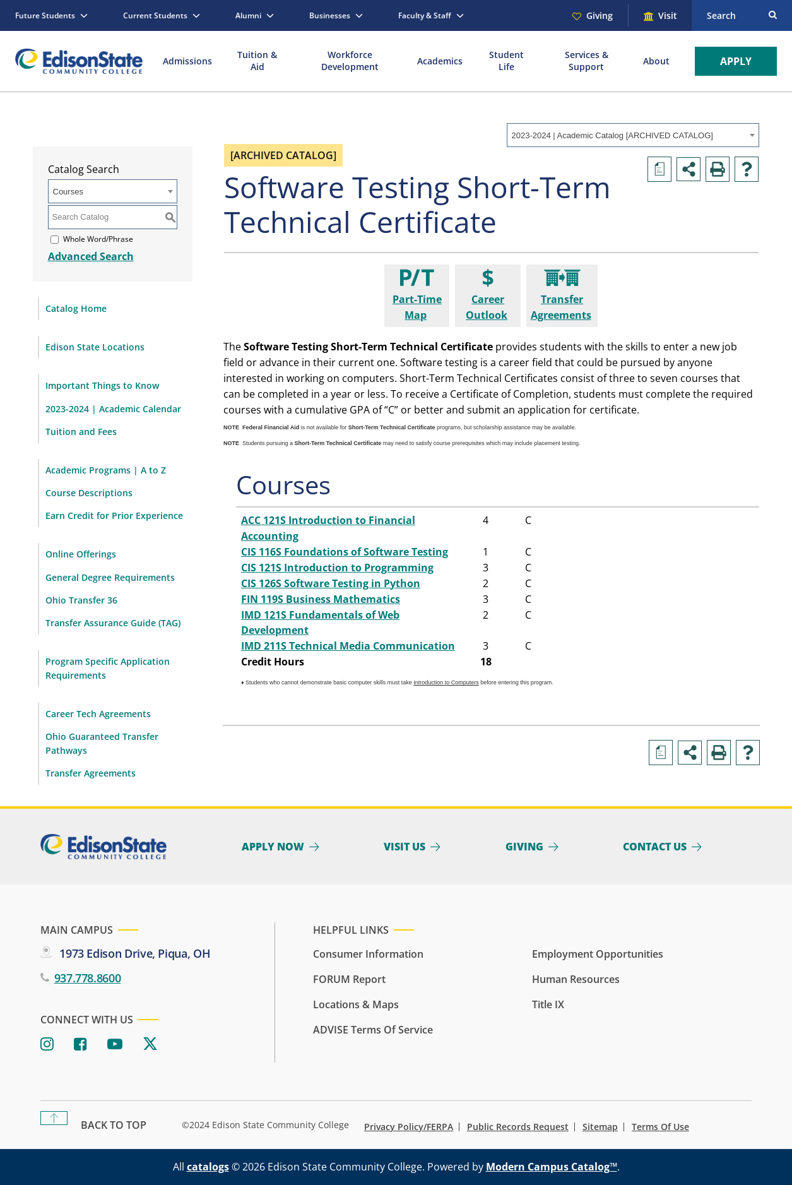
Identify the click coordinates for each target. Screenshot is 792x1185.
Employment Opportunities (597, 954)
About (656, 61)
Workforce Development (350, 61)
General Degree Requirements (110, 577)
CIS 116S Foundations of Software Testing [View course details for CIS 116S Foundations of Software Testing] (344, 552)
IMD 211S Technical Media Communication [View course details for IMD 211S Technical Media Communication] (348, 646)
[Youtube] (115, 1044)
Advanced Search (91, 256)
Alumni (248, 15)
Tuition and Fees (81, 432)
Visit (667, 15)
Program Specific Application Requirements (107, 668)
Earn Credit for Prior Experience (114, 515)
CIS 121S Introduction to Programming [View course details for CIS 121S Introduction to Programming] (337, 568)
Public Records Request (518, 1126)
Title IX (548, 1004)
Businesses (329, 15)
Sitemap (600, 1126)
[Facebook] (80, 1044)
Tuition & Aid (257, 61)
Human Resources (576, 979)
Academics (440, 61)
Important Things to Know (102, 385)
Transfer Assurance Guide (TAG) (112, 623)
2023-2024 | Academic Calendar (113, 409)
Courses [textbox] (68, 191)
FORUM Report (349, 979)
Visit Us (404, 847)
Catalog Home (76, 308)
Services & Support (586, 61)
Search (721, 15)
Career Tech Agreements (98, 714)
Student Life (506, 61)
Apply (736, 61)
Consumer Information (368, 954)
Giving (599, 15)
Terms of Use (660, 1126)
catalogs (208, 1167)
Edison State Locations (95, 347)
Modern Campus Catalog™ (551, 1167)
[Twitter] (150, 1044)
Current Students (155, 15)
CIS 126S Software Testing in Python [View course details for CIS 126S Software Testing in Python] (330, 583)
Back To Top (113, 1125)
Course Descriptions (89, 493)
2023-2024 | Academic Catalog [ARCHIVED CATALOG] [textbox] (612, 135)
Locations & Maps (356, 1004)
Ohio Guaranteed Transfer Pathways (101, 743)
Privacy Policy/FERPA (408, 1126)
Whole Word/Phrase (98, 239)
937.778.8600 (87, 978)
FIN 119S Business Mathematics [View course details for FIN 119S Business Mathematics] (320, 599)
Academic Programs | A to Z (105, 470)
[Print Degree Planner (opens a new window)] (659, 169)
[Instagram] (47, 1044)
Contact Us (655, 847)
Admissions (187, 61)
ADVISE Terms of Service (373, 1030)
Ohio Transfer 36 (81, 600)
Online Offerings (80, 554)
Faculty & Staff (424, 15)
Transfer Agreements (90, 773)
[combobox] (633, 135)
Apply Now (273, 847)
